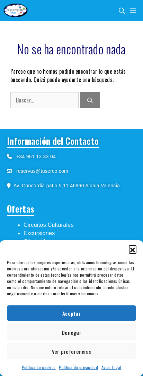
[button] (132, 248)
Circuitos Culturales (49, 225)
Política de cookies (39, 367)
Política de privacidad (78, 367)
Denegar (71, 332)
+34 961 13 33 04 (34, 156)
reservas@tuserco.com (42, 171)
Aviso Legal (111, 367)
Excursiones (39, 233)
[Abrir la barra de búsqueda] (121, 10)
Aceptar (71, 313)
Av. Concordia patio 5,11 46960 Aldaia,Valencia (65, 185)
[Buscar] (90, 100)
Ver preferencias (71, 351)
